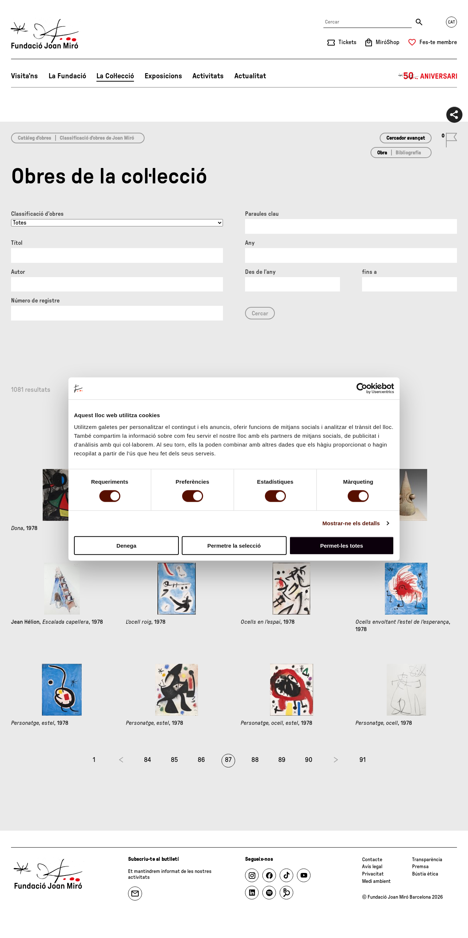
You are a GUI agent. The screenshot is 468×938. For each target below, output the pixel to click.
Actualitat (250, 76)
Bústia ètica (425, 874)
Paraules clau (262, 214)
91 (362, 760)
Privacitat (373, 874)
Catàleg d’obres (34, 138)
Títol (16, 243)
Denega (126, 545)
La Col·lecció (115, 76)
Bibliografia (408, 152)
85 (174, 760)
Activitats (208, 76)
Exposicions (163, 76)
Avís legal (372, 866)
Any (250, 243)
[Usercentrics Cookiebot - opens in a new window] (362, 388)
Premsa (420, 866)
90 (308, 760)
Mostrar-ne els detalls (351, 523)
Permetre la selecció (233, 545)
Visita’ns (24, 76)
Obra (382, 152)
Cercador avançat (405, 138)
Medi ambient (376, 881)
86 (201, 760)
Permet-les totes (341, 545)
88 (255, 760)
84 (147, 760)
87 (228, 760)
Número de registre (35, 301)
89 (282, 760)
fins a (369, 272)
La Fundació (67, 76)
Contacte (372, 859)
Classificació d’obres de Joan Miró (97, 138)
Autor (18, 272)
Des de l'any (260, 272)
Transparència (427, 859)
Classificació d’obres (37, 214)
